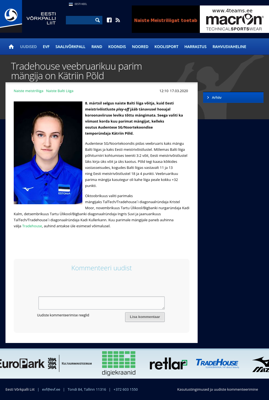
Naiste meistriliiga (28, 90)
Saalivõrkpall (70, 46)
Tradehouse (32, 225)
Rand (96, 46)
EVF (46, 46)
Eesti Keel (81, 4)
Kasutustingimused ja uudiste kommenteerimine (217, 389)
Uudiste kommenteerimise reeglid (63, 315)
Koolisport (166, 46)
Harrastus (195, 46)
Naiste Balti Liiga (60, 90)
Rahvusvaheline (229, 46)
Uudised (28, 46)
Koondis (117, 46)
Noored (140, 46)
